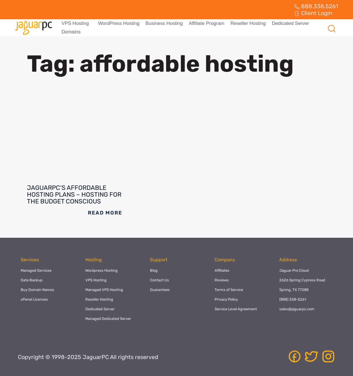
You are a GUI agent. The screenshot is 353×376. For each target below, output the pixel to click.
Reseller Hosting (246, 23)
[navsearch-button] (331, 27)
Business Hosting (163, 23)
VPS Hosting (74, 23)
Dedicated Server (288, 23)
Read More (105, 213)
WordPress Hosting (118, 23)
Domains (70, 32)
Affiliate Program (205, 23)
